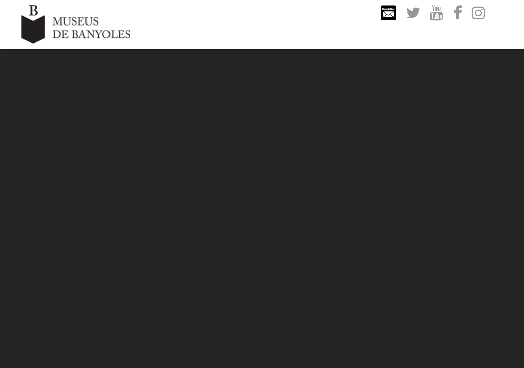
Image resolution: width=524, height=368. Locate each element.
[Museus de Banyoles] (75, 23)
